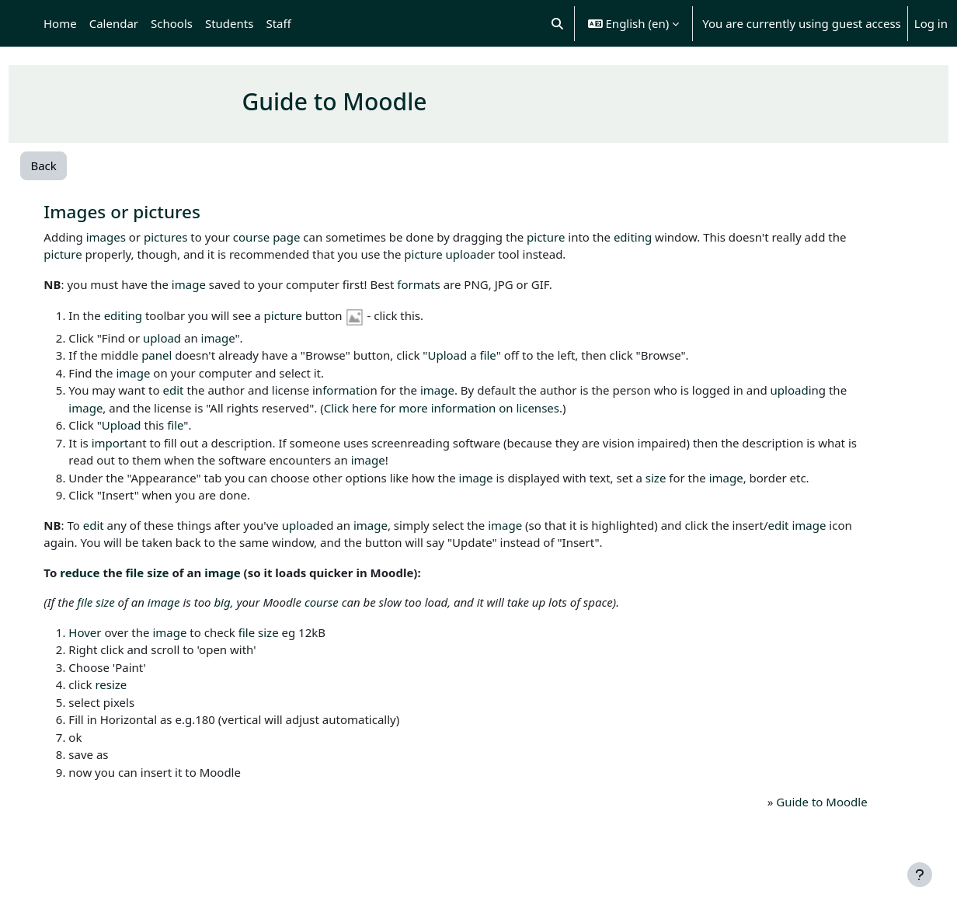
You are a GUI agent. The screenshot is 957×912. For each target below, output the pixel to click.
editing (665, 237)
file (521, 355)
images (138, 237)
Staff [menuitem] (278, 23)
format (449, 284)
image (221, 284)
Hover (118, 649)
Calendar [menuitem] (113, 23)
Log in (931, 23)
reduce (113, 589)
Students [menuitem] (229, 23)
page (319, 237)
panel (190, 355)
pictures (198, 237)
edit (206, 390)
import (143, 443)
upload (543, 254)
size (688, 478)
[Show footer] (919, 874)
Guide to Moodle (791, 819)
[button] (557, 23)
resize (144, 702)
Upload (480, 355)
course (284, 237)
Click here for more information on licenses (554, 408)
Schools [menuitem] (172, 23)
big (255, 620)
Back (78, 165)
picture (579, 237)
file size (180, 589)
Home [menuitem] (60, 23)
